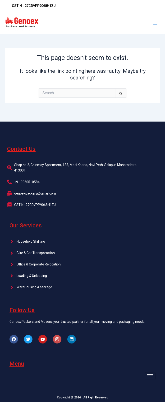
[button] (34, 5)
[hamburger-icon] (150, 375)
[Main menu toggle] (155, 23)
